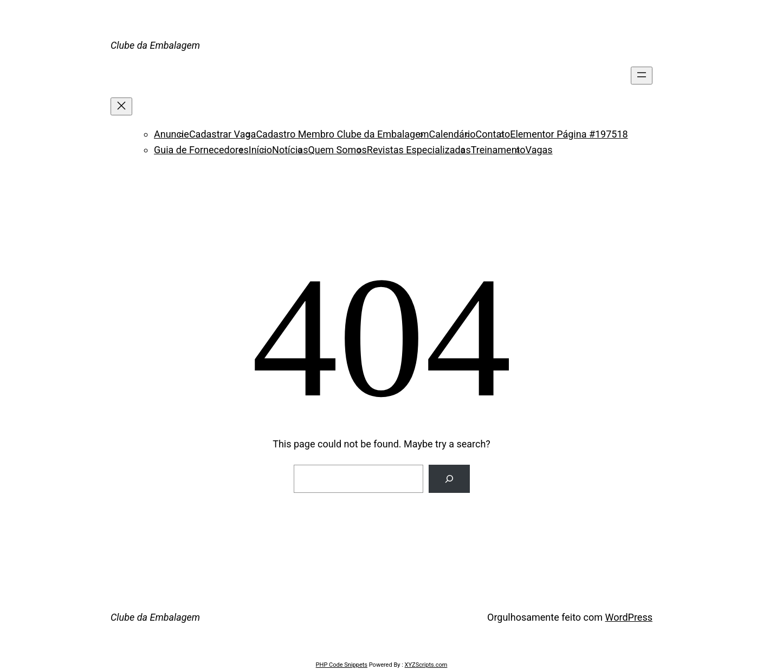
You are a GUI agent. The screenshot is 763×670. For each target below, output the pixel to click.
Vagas (539, 149)
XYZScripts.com (426, 664)
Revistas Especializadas (419, 149)
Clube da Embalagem (155, 45)
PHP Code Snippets (341, 664)
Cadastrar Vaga (222, 134)
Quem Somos (337, 149)
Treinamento (498, 149)
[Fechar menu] (121, 106)
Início (260, 149)
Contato (493, 134)
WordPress (628, 617)
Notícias (290, 149)
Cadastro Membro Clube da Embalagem (342, 134)
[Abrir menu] (641, 75)
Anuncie (171, 134)
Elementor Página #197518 (569, 134)
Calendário (452, 134)
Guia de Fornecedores (201, 149)
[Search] (449, 479)
